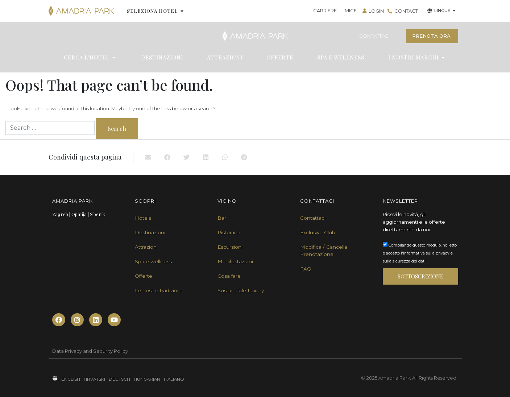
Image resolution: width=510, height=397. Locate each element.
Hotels (143, 218)
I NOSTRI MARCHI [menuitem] (413, 57)
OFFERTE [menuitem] (279, 57)
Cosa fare (229, 276)
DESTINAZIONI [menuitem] (162, 57)
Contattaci (313, 218)
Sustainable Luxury (240, 290)
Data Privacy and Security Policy (90, 351)
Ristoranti (228, 232)
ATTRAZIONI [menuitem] (224, 57)
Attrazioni (146, 247)
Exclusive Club (317, 232)
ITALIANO (174, 379)
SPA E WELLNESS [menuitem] (340, 57)
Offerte (143, 276)
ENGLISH (70, 379)
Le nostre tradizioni (158, 290)
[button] (182, 11)
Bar (221, 218)
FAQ (305, 269)
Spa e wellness (153, 261)
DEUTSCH (119, 379)
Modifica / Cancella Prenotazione (323, 250)
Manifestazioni (235, 261)
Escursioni (229, 247)
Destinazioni (150, 232)
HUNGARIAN (147, 379)
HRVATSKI (94, 379)
